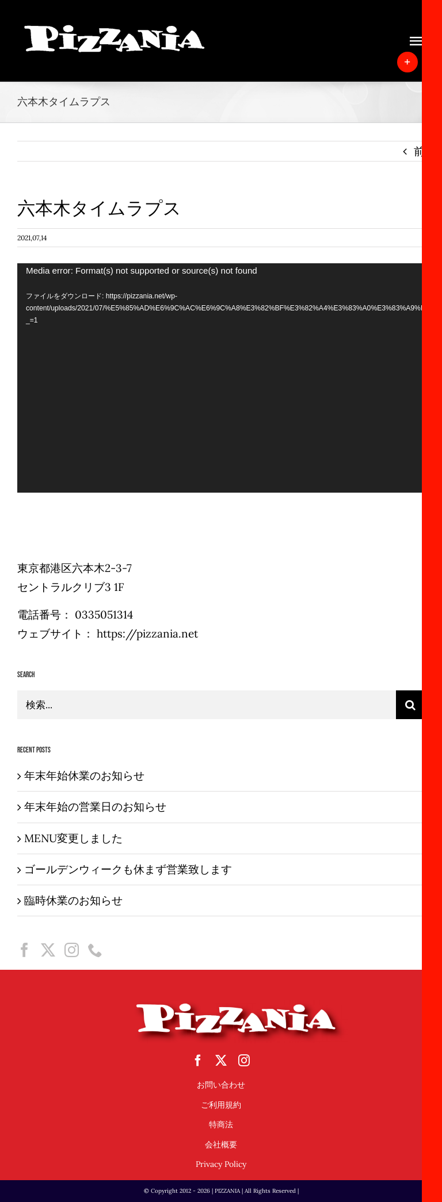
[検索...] (206, 704)
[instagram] (244, 1060)
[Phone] (95, 950)
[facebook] (198, 1060)
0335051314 (104, 614)
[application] (221, 377)
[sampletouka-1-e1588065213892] (115, 28)
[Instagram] (71, 950)
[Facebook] (24, 950)
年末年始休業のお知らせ (84, 775)
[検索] (410, 704)
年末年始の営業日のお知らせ (95, 806)
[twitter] (221, 1060)
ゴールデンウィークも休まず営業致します (128, 869)
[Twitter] (48, 950)
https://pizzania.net (147, 633)
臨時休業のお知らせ (73, 900)
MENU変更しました (73, 838)
